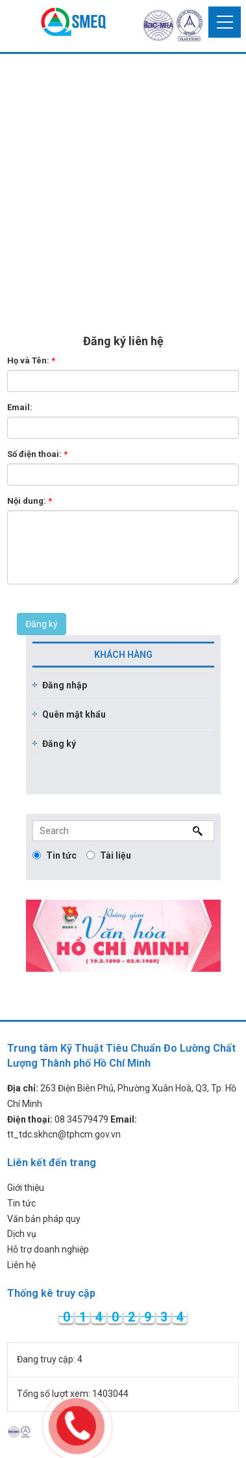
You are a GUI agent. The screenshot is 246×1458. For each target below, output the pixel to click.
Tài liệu (108, 855)
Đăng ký (41, 624)
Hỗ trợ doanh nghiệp (48, 1249)
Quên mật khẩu (74, 714)
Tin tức (54, 855)
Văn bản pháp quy (43, 1219)
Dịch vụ (21, 1234)
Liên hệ (21, 1265)
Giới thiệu (25, 1187)
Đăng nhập (64, 685)
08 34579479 (81, 1119)
